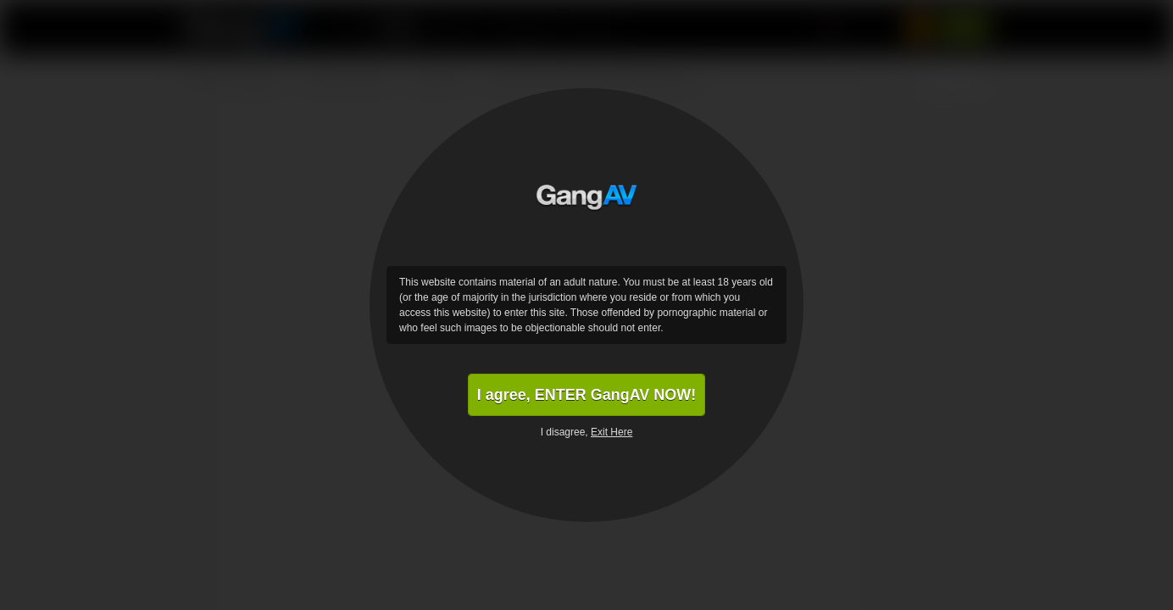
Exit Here (611, 432)
